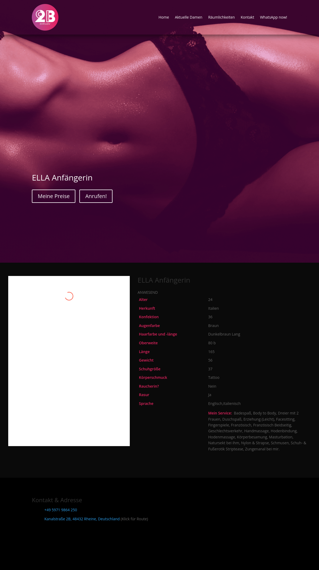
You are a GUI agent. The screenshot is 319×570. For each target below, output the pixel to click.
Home (163, 17)
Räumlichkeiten (221, 17)
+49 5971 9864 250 (60, 509)
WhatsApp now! (273, 17)
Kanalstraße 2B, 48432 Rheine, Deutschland (82, 518)
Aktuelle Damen (188, 17)
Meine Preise (54, 196)
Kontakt (247, 17)
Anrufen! (96, 196)
